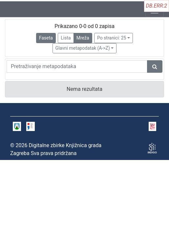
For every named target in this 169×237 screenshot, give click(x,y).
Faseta (46, 37)
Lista (66, 37)
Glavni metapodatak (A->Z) (82, 48)
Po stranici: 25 (111, 37)
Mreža (82, 37)
